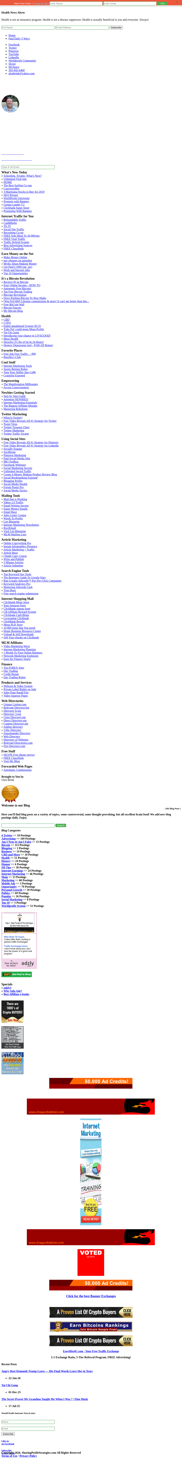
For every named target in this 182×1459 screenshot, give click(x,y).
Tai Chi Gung (11, 332)
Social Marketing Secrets (18, 468)
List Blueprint (11, 521)
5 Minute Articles (13, 562)
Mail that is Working (15, 499)
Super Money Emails (16, 508)
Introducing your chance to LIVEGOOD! (27, 335)
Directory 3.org (12, 714)
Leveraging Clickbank (16, 618)
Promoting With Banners (18, 211)
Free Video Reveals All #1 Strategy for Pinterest (31, 442)
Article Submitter (13, 565)
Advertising (8, 838)
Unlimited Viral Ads (15, 178)
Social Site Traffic (14, 229)
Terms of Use (9, 1455)
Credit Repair (11, 674)
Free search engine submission (21, 593)
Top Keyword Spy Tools (17, 574)
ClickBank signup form (17, 608)
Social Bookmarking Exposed (21, 477)
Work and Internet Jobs (17, 270)
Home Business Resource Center (22, 631)
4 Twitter (6, 835)
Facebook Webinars (15, 464)
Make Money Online (15, 257)
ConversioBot (11, 188)
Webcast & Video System (18, 686)
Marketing (7, 880)
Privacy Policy (28, 1455)
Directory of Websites (16, 739)
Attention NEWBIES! (15, 399)
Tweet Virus (10, 424)
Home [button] (38, 3)
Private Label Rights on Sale (20, 689)
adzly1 (7, 987)
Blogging (6, 848)
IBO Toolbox (11, 461)
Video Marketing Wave (17, 646)
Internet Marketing (13, 873)
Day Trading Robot (15, 677)
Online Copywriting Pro (17, 543)
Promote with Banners (16, 201)
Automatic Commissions (17, 769)
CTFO (7, 322)
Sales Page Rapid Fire (16, 692)
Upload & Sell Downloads (19, 634)
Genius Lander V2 (14, 204)
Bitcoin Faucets (12, 307)
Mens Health (11, 338)
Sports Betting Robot (16, 369)
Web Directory (12, 736)
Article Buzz (10, 552)
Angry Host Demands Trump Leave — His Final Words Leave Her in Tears (47, 1371)
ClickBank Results (14, 621)
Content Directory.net (16, 723)
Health (5, 857)
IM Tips (6, 867)
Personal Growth (11, 889)
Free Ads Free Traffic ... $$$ (20, 353)
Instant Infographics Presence (20, 546)
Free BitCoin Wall (14, 304)
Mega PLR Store (13, 624)
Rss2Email (10, 528)
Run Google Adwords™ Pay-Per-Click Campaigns (32, 580)
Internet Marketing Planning (20, 649)
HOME (8, 182)
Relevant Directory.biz (16, 707)
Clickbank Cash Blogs (16, 615)
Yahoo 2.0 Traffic (13, 502)
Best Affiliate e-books (16, 994)
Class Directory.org (15, 717)
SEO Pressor (11, 195)
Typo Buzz (10, 590)
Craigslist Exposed (14, 375)
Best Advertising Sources (18, 245)
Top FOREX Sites (14, 667)
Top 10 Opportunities (16, 273)
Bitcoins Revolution (15, 294)
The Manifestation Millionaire (21, 384)
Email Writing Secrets (16, 505)
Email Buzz (10, 512)
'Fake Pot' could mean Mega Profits (24, 329)
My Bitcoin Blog (13, 310)
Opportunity (9, 886)
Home (12, 35)
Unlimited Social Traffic (17, 471)
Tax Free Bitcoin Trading (18, 291)
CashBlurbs (10, 222)
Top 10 (5, 902)
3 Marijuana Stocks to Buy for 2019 (24, 191)
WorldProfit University (17, 198)
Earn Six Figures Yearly (17, 659)
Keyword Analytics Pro (17, 583)
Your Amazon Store (14, 605)
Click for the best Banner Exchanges (91, 1296)
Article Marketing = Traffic (18, 549)
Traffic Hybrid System (16, 242)
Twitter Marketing (14, 430)
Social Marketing (11, 899)
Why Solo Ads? (13, 990)
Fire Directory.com (14, 746)
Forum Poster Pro (14, 487)
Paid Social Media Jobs (17, 458)
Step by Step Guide (15, 396)
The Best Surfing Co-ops (18, 185)
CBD (6, 319)
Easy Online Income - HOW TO (22, 285)
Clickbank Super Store (16, 207)
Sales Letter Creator (15, 515)
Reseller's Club (12, 357)
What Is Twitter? (13, 417)
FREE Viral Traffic (14, 238)
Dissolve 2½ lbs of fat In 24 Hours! (24, 342)
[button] (162, 3)
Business (6, 851)
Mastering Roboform (16, 408)
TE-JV (7, 226)
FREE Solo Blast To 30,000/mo (22, 235)
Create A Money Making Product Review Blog (30, 474)
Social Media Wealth (15, 484)
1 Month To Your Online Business (23, 652)
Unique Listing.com (15, 704)
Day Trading (11, 670)
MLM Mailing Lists (15, 534)
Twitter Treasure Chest (17, 427)
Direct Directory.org (15, 720)
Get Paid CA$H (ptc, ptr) (18, 266)
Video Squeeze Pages (16, 695)
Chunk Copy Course (15, 555)
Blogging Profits (13, 480)
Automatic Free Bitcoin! (17, 288)
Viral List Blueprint (15, 531)
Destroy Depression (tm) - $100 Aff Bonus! (28, 345)
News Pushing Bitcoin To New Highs (25, 298)
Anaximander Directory (16, 733)
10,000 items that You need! (20, 627)
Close (176, 2)
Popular (6, 896)
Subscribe (116, 27)
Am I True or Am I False (16, 841)
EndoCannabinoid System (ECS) (22, 326)
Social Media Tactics (15, 490)
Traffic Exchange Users (16, 946)
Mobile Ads (8, 883)
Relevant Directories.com (18, 742)
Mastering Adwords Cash (18, 587)
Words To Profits (13, 518)
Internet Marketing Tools (18, 365)
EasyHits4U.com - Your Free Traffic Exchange (91, 1351)
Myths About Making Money (20, 263)
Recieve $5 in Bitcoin (16, 282)
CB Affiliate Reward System (20, 611)
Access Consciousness (16, 387)
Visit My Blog (12, 761)
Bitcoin (5, 845)
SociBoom (10, 452)
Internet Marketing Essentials (20, 402)
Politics (5, 893)
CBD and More (10, 854)
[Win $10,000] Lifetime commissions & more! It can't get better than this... (46, 301)
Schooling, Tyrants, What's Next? (23, 175)
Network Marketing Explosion (21, 655)
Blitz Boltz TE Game (14, 937)
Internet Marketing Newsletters (21, 524)
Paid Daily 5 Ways (19, 38)
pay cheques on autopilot (18, 260)
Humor (5, 864)
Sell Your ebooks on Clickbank (21, 637)
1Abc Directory (12, 730)
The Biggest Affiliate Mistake (20, 405)
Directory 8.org (12, 710)
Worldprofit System (13, 905)
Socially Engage (13, 448)
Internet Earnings (12, 870)
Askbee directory (13, 726)
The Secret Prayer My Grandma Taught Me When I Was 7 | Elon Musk (44, 1399)
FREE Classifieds (14, 248)
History (6, 861)
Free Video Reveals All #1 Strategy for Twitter (30, 420)
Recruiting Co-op (13, 232)
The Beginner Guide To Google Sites (25, 577)
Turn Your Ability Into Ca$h (20, 372)
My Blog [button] (45, 3)
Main (4, 877)
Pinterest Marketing (15, 455)
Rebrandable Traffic (15, 219)
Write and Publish (14, 559)
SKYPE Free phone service (19, 754)
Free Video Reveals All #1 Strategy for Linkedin (31, 445)
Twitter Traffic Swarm (16, 433)
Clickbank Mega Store (16, 602)
